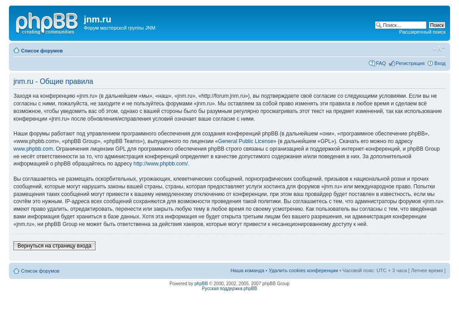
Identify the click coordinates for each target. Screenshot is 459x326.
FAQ (381, 63)
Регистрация (410, 63)
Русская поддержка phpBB (229, 288)
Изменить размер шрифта (439, 49)
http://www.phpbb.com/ (161, 164)
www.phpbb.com (33, 149)
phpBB (201, 283)
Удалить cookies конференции (303, 270)
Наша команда (247, 270)
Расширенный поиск (422, 32)
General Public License (245, 141)
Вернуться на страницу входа (54, 246)
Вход (440, 63)
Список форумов (42, 50)
